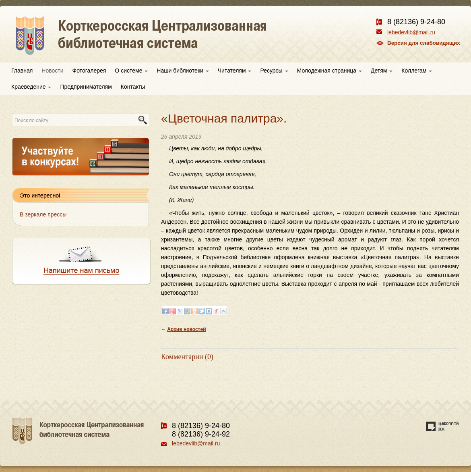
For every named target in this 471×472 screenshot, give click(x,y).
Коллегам (416, 70)
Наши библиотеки (183, 70)
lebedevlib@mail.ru (411, 32)
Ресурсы (274, 70)
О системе (131, 70)
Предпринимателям (86, 86)
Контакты (133, 86)
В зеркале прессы (43, 214)
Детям (381, 70)
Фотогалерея (89, 70)
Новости (52, 70)
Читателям (235, 70)
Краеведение (31, 86)
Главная (22, 70)
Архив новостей (186, 329)
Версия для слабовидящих (423, 43)
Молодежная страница (329, 70)
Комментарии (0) (187, 357)
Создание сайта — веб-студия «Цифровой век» (442, 426)
